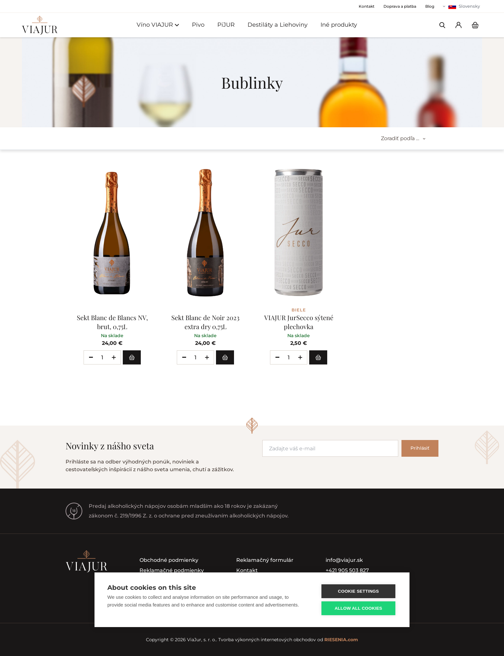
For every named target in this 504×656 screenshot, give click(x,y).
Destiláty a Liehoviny (278, 24)
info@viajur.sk (344, 560)
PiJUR (226, 24)
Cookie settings (358, 591)
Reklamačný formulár (264, 560)
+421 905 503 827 (347, 570)
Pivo (198, 24)
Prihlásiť (419, 448)
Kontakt (247, 570)
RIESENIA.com (341, 640)
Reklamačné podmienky (172, 570)
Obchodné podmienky (169, 560)
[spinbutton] (102, 357)
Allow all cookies (358, 608)
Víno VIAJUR (158, 24)
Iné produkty (338, 24)
